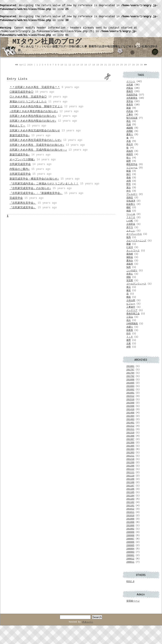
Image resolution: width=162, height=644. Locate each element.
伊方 (128, 191)
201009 (130, 519)
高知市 (129, 151)
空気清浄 (130, 201)
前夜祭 (129, 330)
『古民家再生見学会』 (23, 203)
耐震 (128, 171)
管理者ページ (133, 601)
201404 (130, 416)
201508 (130, 406)
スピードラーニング (136, 241)
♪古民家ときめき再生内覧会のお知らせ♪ (34, 111)
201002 (130, 529)
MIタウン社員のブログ (47, 42)
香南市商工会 (133, 313)
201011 (130, 512)
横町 (128, 207)
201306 (130, 442)
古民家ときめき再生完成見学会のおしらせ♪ (36, 140)
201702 (130, 376)
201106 (130, 489)
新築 (128, 108)
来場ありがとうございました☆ (28, 101)
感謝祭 (129, 128)
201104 (130, 495)
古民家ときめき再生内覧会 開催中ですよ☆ (36, 106)
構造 (128, 297)
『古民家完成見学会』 (23, 207)
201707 (130, 369)
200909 (130, 532)
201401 (130, 423)
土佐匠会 (130, 224)
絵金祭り (130, 204)
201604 (130, 386)
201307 (130, 439)
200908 (130, 535)
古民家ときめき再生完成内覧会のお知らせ (35, 130)
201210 (130, 459)
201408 (130, 413)
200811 (130, 562)
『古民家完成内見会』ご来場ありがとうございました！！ (44, 183)
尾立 (128, 287)
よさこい (130, 231)
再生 (128, 121)
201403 (130, 419)
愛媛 (128, 244)
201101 (130, 505)
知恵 (128, 267)
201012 (130, 509)
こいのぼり (131, 270)
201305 (130, 446)
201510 (130, 399)
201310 (130, 432)
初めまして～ (17, 125)
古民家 (129, 85)
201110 (130, 476)
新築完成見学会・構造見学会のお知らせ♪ (34, 178)
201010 (130, 515)
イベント (130, 81)
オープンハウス (134, 234)
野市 (128, 184)
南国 (128, 211)
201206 (130, 466)
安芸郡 (129, 280)
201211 (130, 456)
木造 (128, 141)
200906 (130, 542)
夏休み (129, 260)
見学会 (129, 101)
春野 (128, 340)
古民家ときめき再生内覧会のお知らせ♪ (33, 116)
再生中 (129, 144)
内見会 (129, 111)
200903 (130, 552)
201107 (130, 486)
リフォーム (131, 168)
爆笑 (128, 290)
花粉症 (129, 197)
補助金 (129, 257)
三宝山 (129, 317)
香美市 (129, 105)
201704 (130, 373)
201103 (130, 499)
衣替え (129, 274)
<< (16, 65)
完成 (128, 124)
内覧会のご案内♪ (20, 169)
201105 (130, 492)
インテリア (131, 310)
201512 (130, 396)
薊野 (128, 161)
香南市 (129, 91)
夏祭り (129, 134)
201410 (130, 409)
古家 (128, 343)
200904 (130, 549)
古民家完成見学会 (20, 164)
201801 (130, 366)
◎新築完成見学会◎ (21, 92)
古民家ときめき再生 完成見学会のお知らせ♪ (37, 145)
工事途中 (130, 307)
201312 (130, 426)
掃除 (128, 277)
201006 (130, 525)
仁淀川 (129, 247)
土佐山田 (130, 300)
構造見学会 (131, 164)
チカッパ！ (87, 622)
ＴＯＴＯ (130, 217)
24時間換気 (132, 323)
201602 (130, 389)
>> (145, 65)
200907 (130, 539)
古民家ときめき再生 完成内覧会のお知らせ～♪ (38, 149)
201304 (130, 449)
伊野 (128, 347)
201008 (130, 522)
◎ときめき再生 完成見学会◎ (28, 96)
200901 (130, 555)
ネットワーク (133, 250)
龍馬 (128, 237)
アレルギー (131, 194)
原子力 (129, 227)
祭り (128, 158)
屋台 (128, 187)
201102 (130, 502)
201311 (130, 429)
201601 (130, 393)
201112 (130, 469)
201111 (130, 472)
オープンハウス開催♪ (22, 159)
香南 (128, 177)
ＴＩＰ (129, 337)
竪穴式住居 (131, 118)
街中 (128, 333)
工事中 (129, 114)
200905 (130, 545)
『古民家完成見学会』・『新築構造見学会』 (36, 193)
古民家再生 (131, 98)
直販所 (129, 264)
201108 (130, 482)
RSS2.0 (130, 581)
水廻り (129, 327)
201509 (130, 403)
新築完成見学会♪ (20, 135)
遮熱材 (129, 254)
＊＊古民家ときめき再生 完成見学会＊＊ (35, 87)
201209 (130, 462)
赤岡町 (129, 131)
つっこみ (130, 214)
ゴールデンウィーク (136, 284)
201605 (130, 383)
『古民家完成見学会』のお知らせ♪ (30, 188)
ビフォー (130, 304)
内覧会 (129, 88)
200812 (130, 559)
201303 (130, 452)
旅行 (128, 174)
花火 (128, 320)
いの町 (129, 221)
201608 (130, 379)
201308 (130, 436)
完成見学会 (16, 198)
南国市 (129, 154)
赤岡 (128, 181)
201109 (130, 479)
